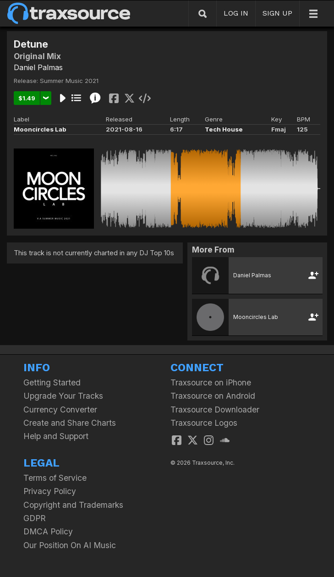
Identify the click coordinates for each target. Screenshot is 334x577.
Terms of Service (55, 478)
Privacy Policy (49, 491)
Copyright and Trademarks (73, 505)
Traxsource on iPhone (210, 382)
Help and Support (55, 436)
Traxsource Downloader (214, 409)
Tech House (224, 129)
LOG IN (236, 13)
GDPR (34, 518)
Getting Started (52, 382)
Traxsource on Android (212, 396)
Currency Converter (60, 409)
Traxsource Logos (203, 423)
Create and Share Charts (69, 423)
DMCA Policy (48, 531)
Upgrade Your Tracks (63, 396)
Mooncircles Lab (40, 129)
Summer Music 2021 (69, 80)
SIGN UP (277, 13)
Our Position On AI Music (69, 545)
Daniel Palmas (38, 67)
